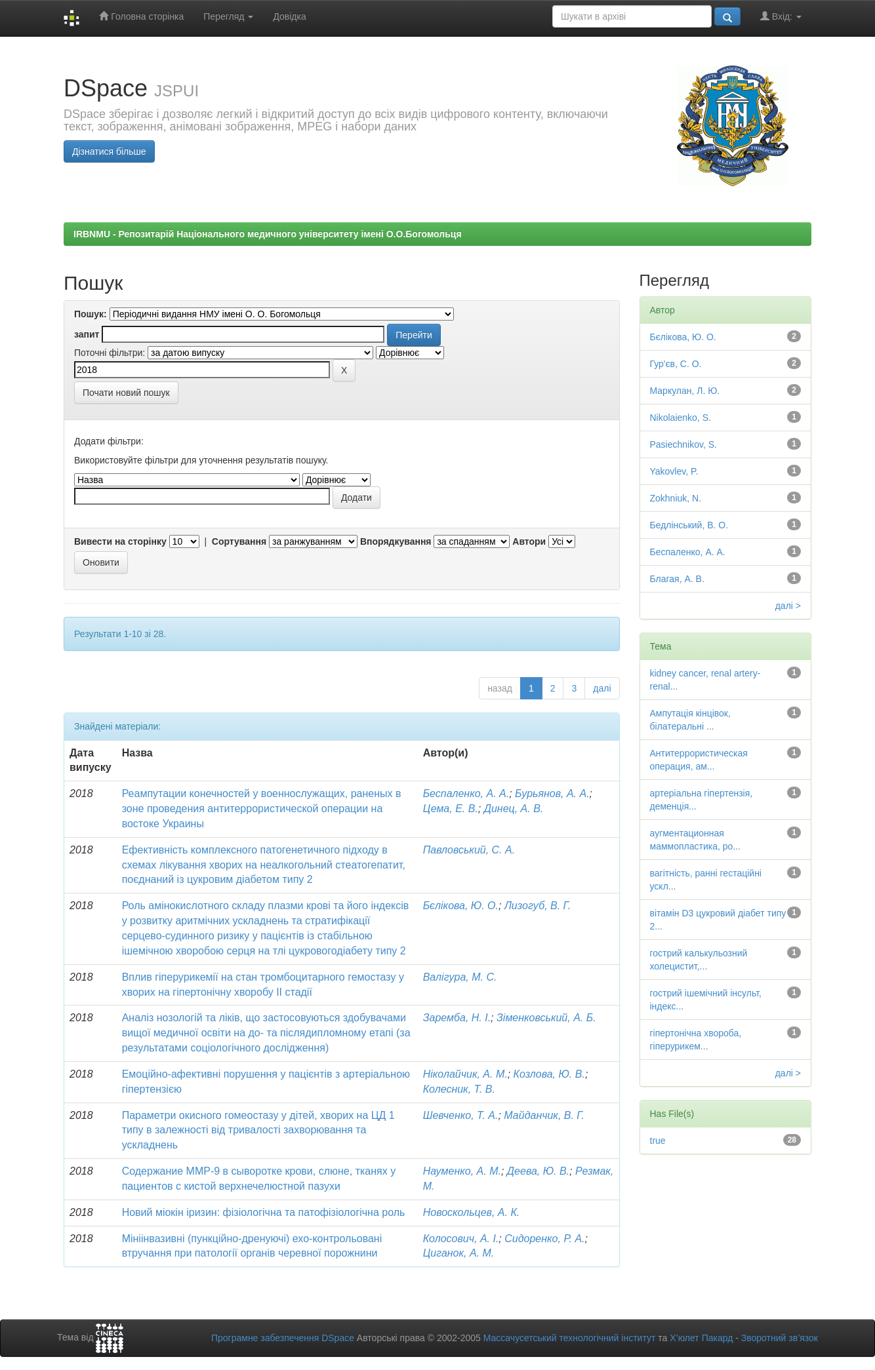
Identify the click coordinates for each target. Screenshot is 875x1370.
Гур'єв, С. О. (676, 364)
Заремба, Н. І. (457, 1017)
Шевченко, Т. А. (461, 1115)
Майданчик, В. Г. (544, 1115)
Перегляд (228, 16)
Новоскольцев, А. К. (471, 1212)
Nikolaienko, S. (680, 417)
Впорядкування (396, 541)
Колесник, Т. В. (459, 1089)
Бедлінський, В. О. (689, 525)
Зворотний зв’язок (779, 1338)
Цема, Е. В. (450, 808)
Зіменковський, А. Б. (546, 1017)
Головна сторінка (141, 16)
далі (602, 688)
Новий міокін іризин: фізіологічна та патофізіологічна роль (263, 1212)
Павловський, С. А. (469, 849)
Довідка (289, 16)
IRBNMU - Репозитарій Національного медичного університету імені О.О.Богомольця (267, 234)
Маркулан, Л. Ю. (685, 390)
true (658, 1140)
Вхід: (781, 16)
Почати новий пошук (126, 392)
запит (86, 334)
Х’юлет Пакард (701, 1338)
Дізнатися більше (109, 151)
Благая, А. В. (677, 579)
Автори (529, 541)
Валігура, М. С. (460, 977)
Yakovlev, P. (674, 471)
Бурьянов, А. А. (552, 793)
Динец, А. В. (514, 808)
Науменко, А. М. (462, 1171)
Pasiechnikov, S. (683, 444)
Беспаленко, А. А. (466, 793)
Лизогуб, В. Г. (537, 905)
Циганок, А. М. (459, 1253)
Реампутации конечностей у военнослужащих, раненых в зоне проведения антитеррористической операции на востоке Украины (261, 808)
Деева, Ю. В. (538, 1171)
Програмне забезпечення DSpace (282, 1338)
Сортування (239, 541)
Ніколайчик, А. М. (465, 1074)
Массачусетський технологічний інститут (569, 1338)
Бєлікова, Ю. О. (461, 905)
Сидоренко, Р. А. (544, 1238)
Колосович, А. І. (461, 1238)
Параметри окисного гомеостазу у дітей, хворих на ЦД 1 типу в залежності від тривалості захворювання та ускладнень (258, 1130)
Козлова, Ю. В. (549, 1074)
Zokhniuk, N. (676, 498)
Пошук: (90, 314)
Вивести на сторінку (120, 541)
